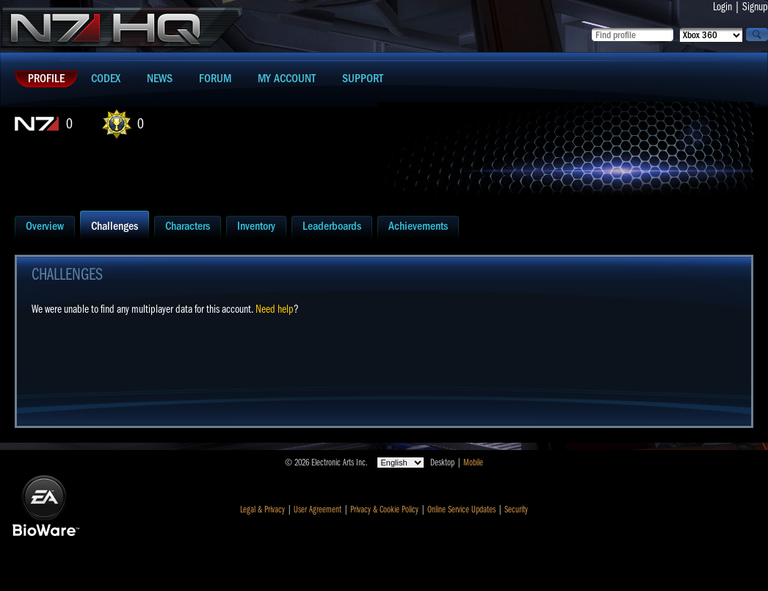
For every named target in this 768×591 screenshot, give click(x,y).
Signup (755, 6)
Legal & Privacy (262, 509)
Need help (275, 309)
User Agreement (317, 509)
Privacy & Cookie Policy (384, 509)
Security (516, 509)
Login (722, 6)
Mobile (473, 462)
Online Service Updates (461, 509)
